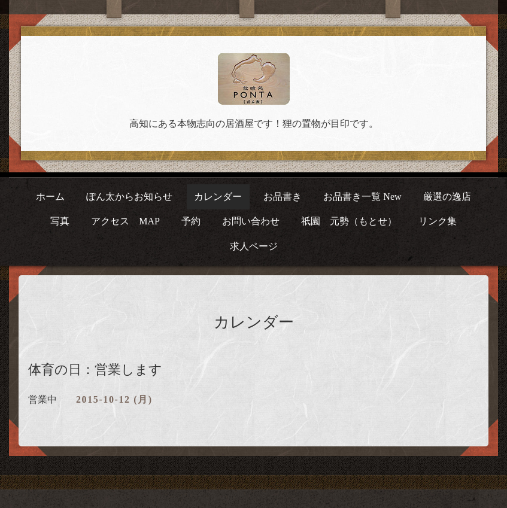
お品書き (282, 196)
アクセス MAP (125, 221)
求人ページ (254, 246)
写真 (59, 221)
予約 (191, 221)
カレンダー (218, 196)
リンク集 (437, 221)
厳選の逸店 (447, 196)
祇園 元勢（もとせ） (349, 221)
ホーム (50, 196)
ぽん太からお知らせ (129, 196)
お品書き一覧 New (362, 196)
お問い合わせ (251, 221)
